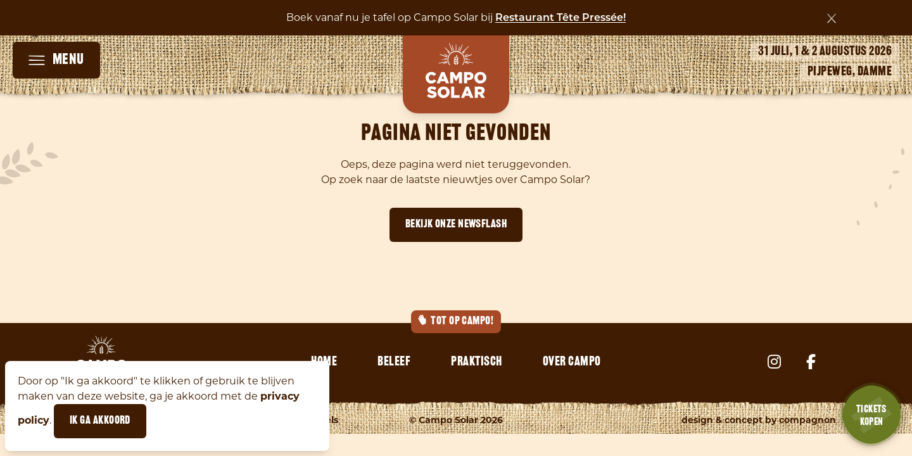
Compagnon (807, 420)
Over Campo (572, 362)
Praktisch (476, 362)
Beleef (393, 362)
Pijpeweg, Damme (850, 72)
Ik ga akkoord (100, 421)
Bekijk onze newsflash (456, 224)
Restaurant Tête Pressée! (560, 18)
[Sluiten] (831, 18)
